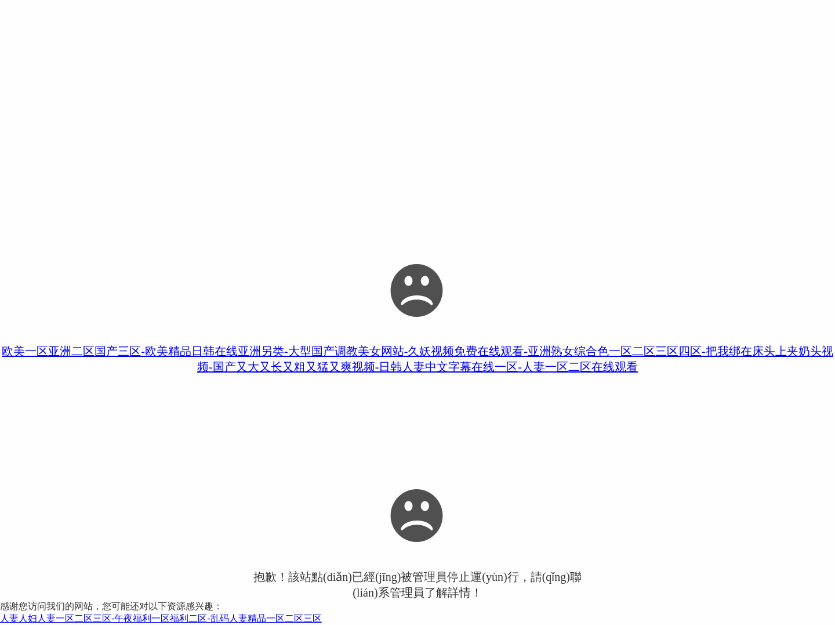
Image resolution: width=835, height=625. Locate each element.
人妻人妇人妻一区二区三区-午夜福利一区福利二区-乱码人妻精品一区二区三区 (161, 618)
